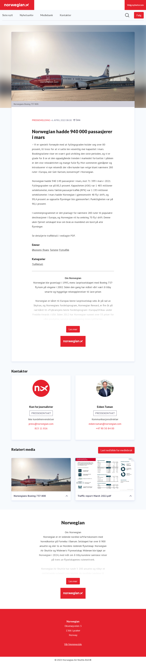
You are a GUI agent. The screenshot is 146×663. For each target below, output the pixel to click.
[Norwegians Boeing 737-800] (41, 474)
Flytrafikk (64, 250)
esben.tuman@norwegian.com (105, 423)
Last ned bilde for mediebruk (116, 450)
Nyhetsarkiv (26, 15)
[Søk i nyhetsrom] (127, 15)
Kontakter (65, 15)
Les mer (73, 329)
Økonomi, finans (40, 250)
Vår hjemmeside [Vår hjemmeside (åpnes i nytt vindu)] (73, 644)
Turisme (54, 250)
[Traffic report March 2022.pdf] (105, 474)
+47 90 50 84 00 (105, 428)
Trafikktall (37, 264)
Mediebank (46, 15)
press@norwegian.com (41, 423)
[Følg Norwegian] (139, 15)
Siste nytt (7, 15)
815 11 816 (41, 428)
